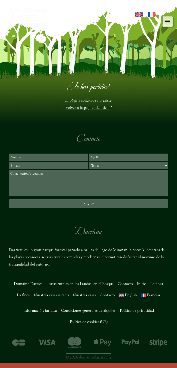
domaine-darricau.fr (95, 357)
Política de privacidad (137, 310)
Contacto (125, 283)
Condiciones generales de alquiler (88, 310)
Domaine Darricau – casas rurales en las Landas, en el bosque (64, 283)
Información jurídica (40, 310)
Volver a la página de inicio (87, 107)
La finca (156, 283)
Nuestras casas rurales (51, 295)
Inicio (141, 283)
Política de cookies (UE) (88, 321)
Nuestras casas (84, 295)
